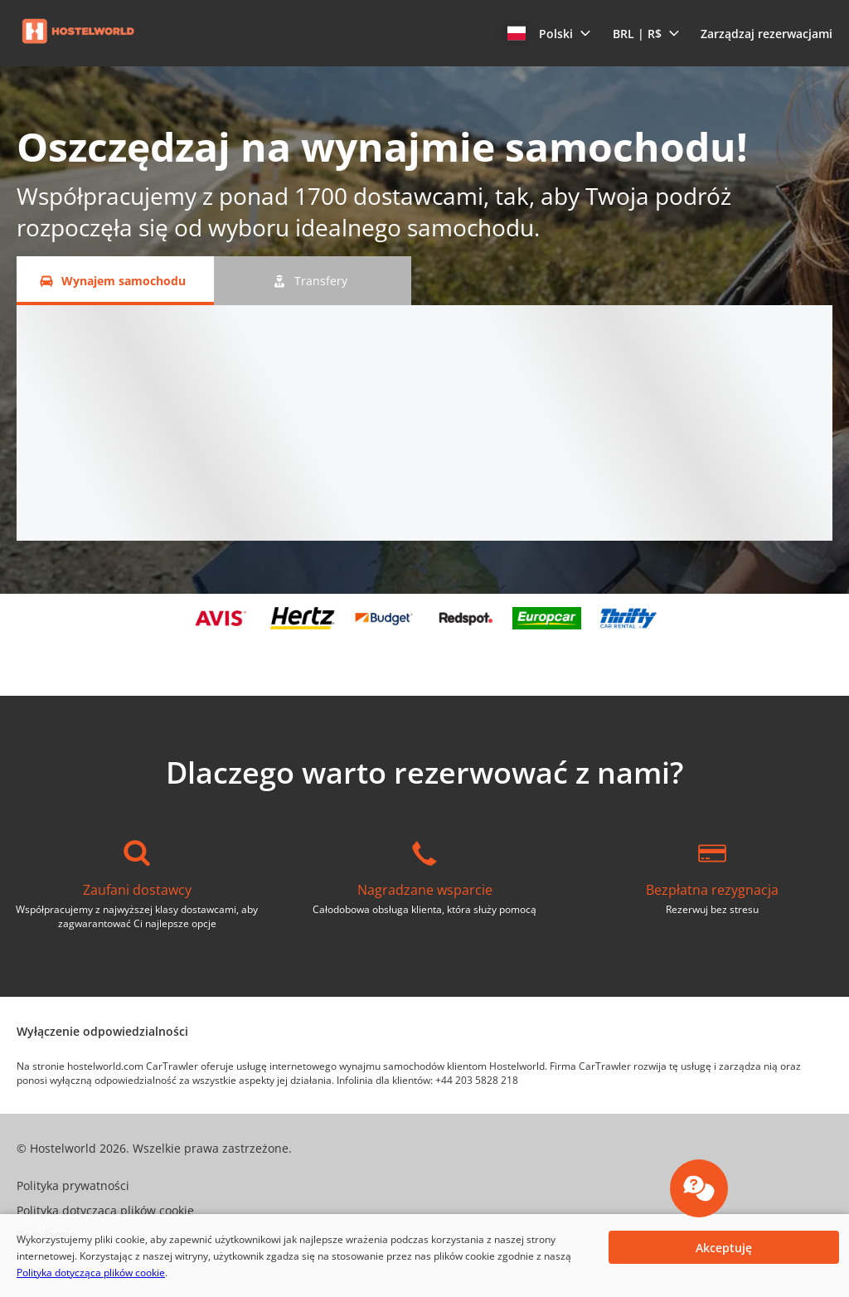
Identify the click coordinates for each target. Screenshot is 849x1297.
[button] (549, 33)
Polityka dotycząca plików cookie (91, 1272)
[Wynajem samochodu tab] (115, 280)
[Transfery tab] (312, 280)
